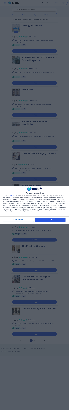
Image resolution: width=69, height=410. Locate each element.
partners (12, 196)
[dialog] (34, 205)
